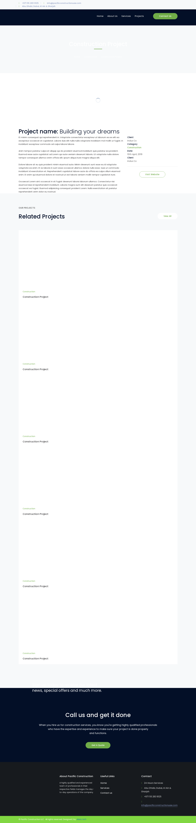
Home (77, 56)
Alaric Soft (81, 819)
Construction (90, 56)
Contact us (106, 792)
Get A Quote (98, 745)
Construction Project (35, 297)
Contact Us (165, 16)
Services (104, 788)
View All (168, 216)
